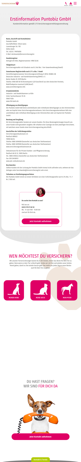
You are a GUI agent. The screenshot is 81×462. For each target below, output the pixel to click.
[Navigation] (76, 3)
